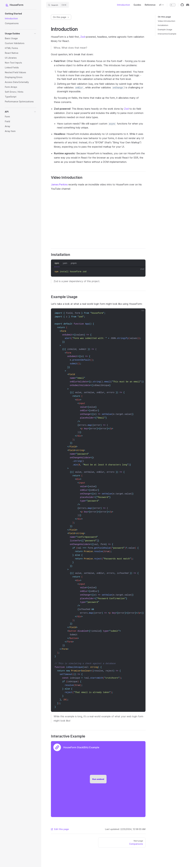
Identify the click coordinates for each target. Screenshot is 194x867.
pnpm (74, 263)
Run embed (98, 779)
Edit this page (60, 829)
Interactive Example (167, 33)
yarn (65, 263)
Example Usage (165, 29)
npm (57, 263)
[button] (20, 13)
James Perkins (59, 184)
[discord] (187, 5)
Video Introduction (166, 21)
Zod (82, 36)
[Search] (57, 5)
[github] (182, 5)
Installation (163, 25)
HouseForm (14, 5)
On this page (61, 17)
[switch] (173, 5)
